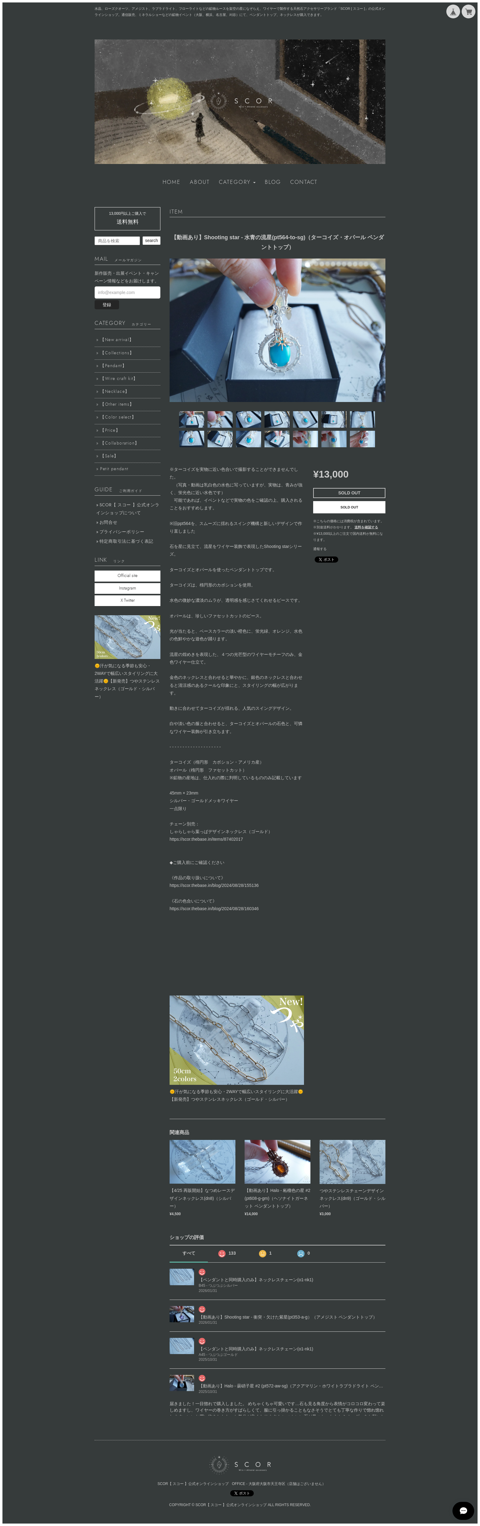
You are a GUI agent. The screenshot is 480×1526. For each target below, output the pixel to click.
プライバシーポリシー (121, 532)
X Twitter (128, 600)
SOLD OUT (349, 507)
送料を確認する (366, 527)
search (151, 240)
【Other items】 (117, 404)
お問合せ (108, 522)
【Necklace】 (114, 391)
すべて (188, 1253)
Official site (127, 576)
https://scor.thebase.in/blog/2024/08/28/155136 (214, 885)
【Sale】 (109, 456)
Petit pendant (114, 469)
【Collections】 (117, 353)
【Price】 (110, 430)
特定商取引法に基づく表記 (126, 541)
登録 (107, 304)
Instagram (127, 588)
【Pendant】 (113, 366)
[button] (237, 182)
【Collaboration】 (119, 443)
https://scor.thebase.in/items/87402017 (206, 839)
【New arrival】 (117, 340)
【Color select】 (118, 417)
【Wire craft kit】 (119, 379)
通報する (320, 549)
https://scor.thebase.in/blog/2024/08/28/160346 (214, 908)
